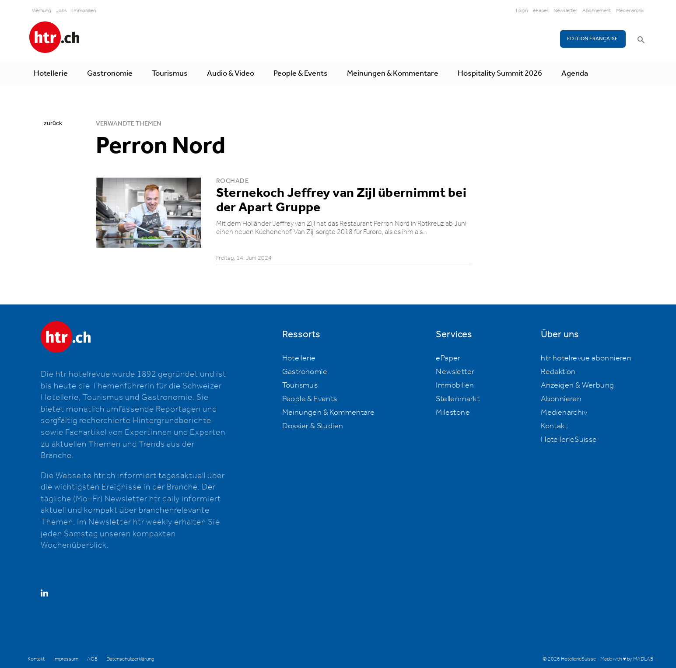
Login (522, 11)
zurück (53, 123)
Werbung (41, 11)
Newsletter (565, 11)
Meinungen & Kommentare (392, 73)
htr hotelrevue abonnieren (586, 358)
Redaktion (558, 372)
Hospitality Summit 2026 (500, 73)
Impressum (65, 659)
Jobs (61, 11)
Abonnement (596, 11)
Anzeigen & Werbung (577, 385)
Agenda (574, 73)
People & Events (300, 73)
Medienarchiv (630, 11)
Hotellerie (51, 73)
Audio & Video (230, 73)
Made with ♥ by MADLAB (626, 659)
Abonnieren (561, 399)
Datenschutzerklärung (130, 659)
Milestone (453, 412)
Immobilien (84, 11)
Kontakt (554, 426)
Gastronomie (110, 73)
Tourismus (170, 73)
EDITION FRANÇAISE (592, 39)
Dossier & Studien (312, 426)
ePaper (540, 11)
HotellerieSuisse (569, 440)
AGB (92, 659)
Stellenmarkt (458, 399)
